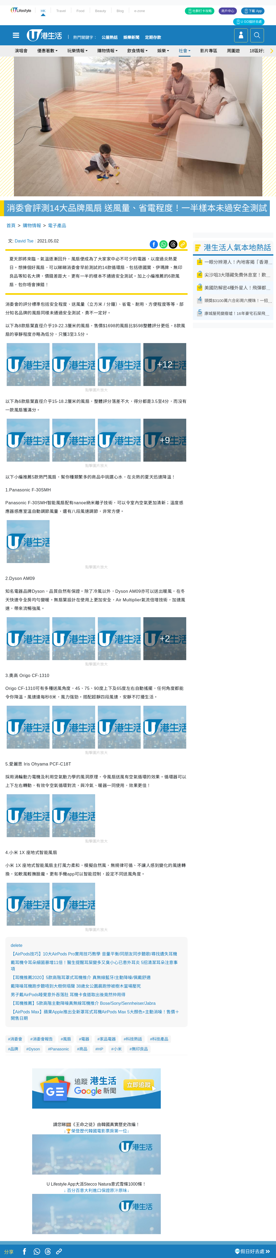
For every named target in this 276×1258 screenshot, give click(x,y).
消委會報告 (43, 1039)
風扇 (67, 1039)
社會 (183, 51)
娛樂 (161, 51)
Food (80, 11)
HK (43, 11)
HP (100, 1049)
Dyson (34, 1049)
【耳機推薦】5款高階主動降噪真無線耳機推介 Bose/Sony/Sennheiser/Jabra (83, 1003)
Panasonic (59, 1049)
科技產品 (160, 1039)
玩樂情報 (75, 51)
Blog (120, 11)
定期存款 (153, 37)
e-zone (139, 11)
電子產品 (57, 225)
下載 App (255, 11)
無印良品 (140, 1049)
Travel (61, 11)
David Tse (24, 241)
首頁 (11, 225)
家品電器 (108, 1039)
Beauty (100, 11)
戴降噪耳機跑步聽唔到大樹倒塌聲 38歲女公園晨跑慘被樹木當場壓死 (76, 986)
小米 (118, 1049)
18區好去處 (260, 51)
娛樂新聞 (131, 37)
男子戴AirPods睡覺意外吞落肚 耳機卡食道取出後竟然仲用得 (68, 994)
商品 (83, 1049)
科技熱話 (134, 1039)
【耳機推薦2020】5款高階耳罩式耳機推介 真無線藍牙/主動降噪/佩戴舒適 (81, 977)
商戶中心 (227, 11)
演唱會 (21, 51)
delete (17, 945)
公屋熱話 (110, 37)
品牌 (14, 1049)
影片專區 (208, 51)
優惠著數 (45, 51)
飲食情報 (135, 51)
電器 (85, 1039)
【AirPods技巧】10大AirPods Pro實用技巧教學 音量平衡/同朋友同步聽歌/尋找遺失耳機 (94, 954)
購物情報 (105, 51)
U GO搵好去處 (251, 22)
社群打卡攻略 (202, 11)
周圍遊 (233, 51)
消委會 (16, 1039)
